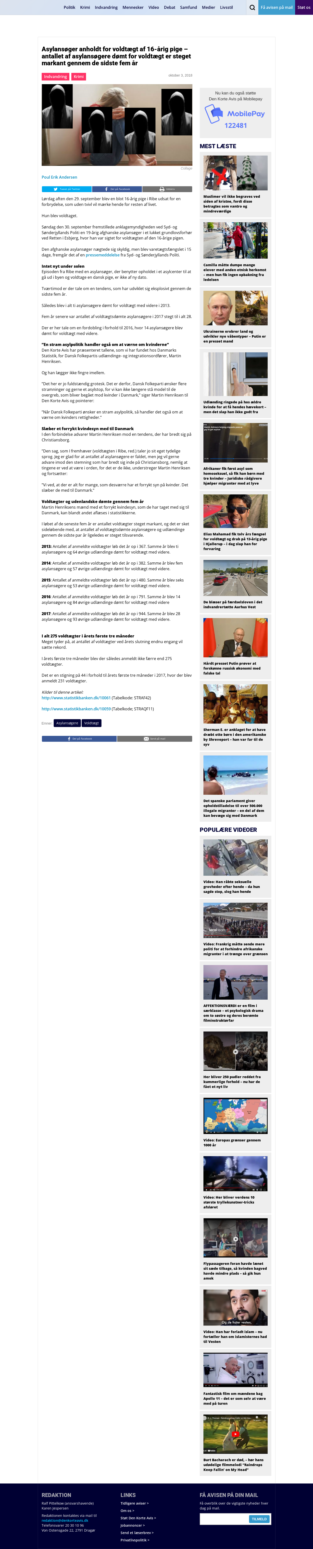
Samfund (188, 7)
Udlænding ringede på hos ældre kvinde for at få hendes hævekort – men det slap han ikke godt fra (234, 407)
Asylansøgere (67, 723)
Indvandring (106, 7)
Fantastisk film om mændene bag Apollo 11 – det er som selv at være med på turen (234, 1398)
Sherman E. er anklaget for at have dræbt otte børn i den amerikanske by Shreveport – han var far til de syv (234, 737)
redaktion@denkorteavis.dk (65, 1520)
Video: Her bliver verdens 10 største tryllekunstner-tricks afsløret (228, 1202)
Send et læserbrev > (137, 1532)
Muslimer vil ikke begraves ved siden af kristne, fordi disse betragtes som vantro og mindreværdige (231, 203)
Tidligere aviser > (135, 1503)
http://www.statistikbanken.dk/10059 (76, 709)
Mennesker (133, 7)
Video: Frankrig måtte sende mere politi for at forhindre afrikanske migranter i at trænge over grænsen (235, 949)
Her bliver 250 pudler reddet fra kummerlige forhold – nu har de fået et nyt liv (232, 1081)
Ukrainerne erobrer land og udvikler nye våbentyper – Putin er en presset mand (234, 336)
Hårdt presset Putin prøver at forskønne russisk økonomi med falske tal (232, 668)
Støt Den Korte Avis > (138, 1518)
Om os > (127, 1510)
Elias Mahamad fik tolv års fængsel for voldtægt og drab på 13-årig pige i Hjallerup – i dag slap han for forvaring (235, 541)
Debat (169, 7)
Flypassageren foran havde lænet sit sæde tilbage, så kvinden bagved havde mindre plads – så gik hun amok (235, 1271)
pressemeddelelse (103, 255)
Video (154, 7)
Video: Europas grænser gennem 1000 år (232, 1142)
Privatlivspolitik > (135, 1540)
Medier (208, 7)
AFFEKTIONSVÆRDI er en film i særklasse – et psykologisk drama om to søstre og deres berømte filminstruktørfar (233, 1013)
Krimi (85, 7)
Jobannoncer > (133, 1525)
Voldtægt (91, 723)
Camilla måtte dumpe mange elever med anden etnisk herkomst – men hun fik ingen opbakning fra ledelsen (234, 272)
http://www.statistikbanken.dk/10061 (76, 698)
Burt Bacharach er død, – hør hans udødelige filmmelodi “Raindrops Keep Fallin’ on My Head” (233, 1464)
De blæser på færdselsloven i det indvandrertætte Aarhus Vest (232, 604)
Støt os (304, 7)
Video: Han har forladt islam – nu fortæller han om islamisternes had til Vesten (235, 1336)
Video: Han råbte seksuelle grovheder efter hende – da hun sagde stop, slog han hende (231, 886)
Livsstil (226, 7)
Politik (69, 7)
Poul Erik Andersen (59, 177)
